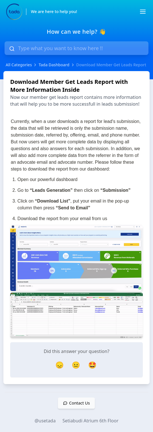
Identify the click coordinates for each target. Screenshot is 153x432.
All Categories (19, 64)
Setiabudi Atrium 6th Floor (90, 421)
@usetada (45, 421)
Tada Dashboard (54, 64)
